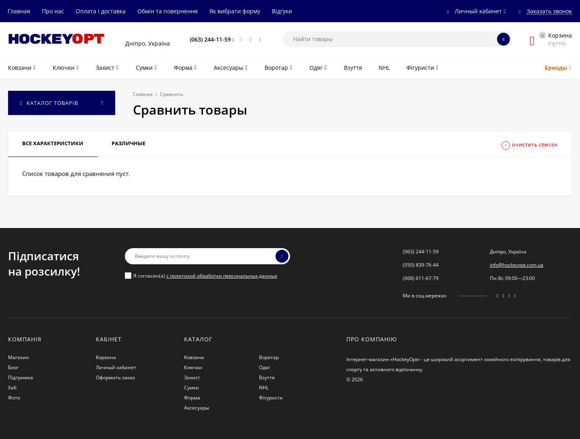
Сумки (191, 387)
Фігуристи (271, 397)
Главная (19, 11)
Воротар (269, 357)
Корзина (106, 357)
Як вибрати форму (234, 11)
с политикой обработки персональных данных (221, 275)
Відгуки (282, 11)
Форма (192, 397)
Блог (13, 367)
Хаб (12, 387)
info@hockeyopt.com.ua (516, 264)
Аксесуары (196, 407)
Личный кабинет (116, 367)
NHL (264, 387)
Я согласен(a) (201, 275)
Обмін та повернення (167, 11)
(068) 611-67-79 (421, 278)
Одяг (264, 367)
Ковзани (194, 357)
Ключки (193, 367)
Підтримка (20, 377)
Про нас (53, 11)
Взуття (267, 377)
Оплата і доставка (101, 11)
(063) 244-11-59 (210, 39)
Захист (192, 377)
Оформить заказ (115, 377)
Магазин (18, 357)
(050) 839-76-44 (421, 264)
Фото (14, 397)
